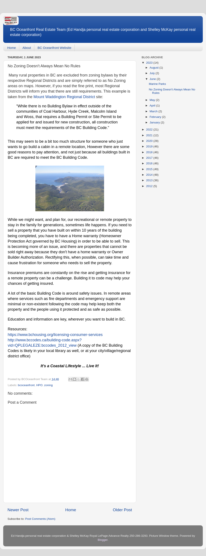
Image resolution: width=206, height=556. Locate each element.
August (154, 67)
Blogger (103, 539)
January (155, 122)
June (153, 79)
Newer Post (18, 510)
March (154, 111)
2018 (149, 152)
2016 (149, 163)
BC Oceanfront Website (54, 47)
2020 (149, 140)
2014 (149, 174)
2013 (149, 180)
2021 (149, 135)
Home (11, 47)
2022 (149, 129)
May (153, 100)
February (156, 116)
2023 (149, 62)
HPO (39, 385)
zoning (48, 385)
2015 (149, 169)
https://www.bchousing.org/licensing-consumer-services (55, 335)
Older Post (122, 510)
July (153, 73)
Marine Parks (157, 83)
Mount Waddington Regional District (64, 97)
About (27, 47)
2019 (149, 146)
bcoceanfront (26, 385)
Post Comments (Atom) (40, 518)
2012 (149, 186)
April (153, 105)
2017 (149, 157)
